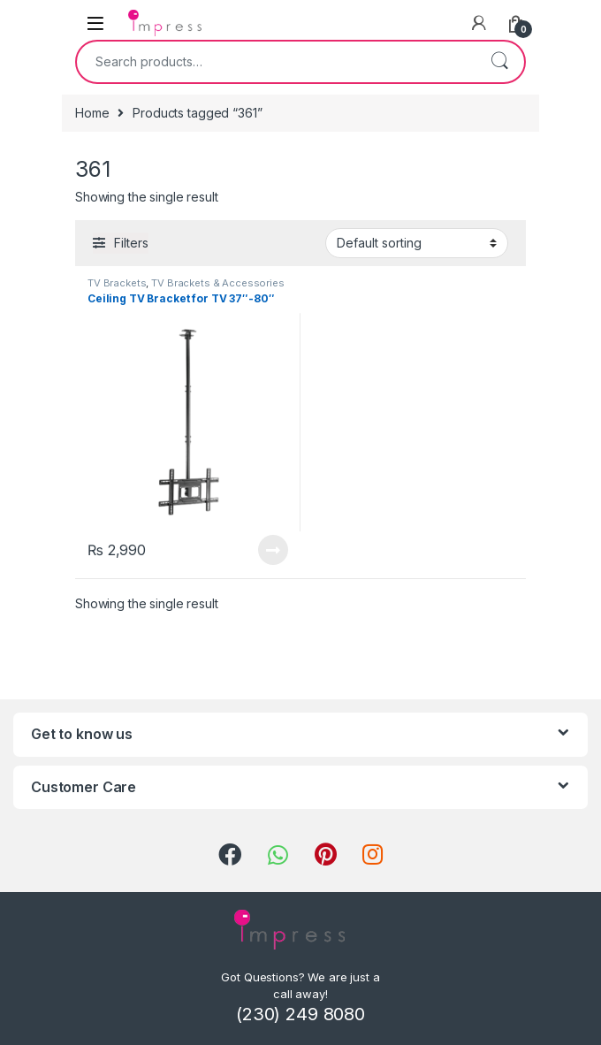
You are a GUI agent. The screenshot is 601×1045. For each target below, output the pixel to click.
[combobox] (276, 62)
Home (92, 112)
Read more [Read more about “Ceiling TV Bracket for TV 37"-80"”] (273, 550)
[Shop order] (416, 243)
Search (499, 62)
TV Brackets (116, 283)
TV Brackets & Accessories (218, 283)
